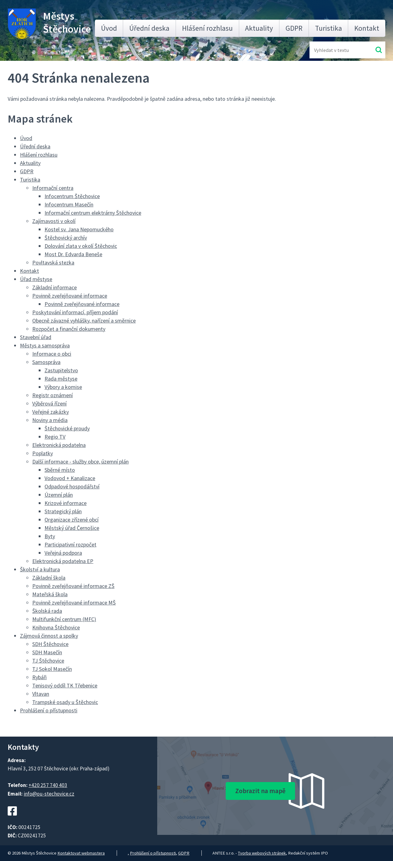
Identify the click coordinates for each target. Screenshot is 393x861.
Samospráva (46, 362)
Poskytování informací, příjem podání (75, 312)
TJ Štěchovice (48, 660)
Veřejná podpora (63, 552)
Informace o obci (51, 353)
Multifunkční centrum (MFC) (64, 619)
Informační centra (52, 187)
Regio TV (55, 436)
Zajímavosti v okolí (54, 221)
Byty (50, 536)
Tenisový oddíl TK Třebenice (64, 685)
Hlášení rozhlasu (207, 28)
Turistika (328, 28)
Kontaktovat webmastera (81, 853)
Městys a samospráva (45, 345)
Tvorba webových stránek (262, 853)
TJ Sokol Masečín (52, 668)
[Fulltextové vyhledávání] (334, 49)
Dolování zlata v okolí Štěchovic (81, 245)
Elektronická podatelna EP (62, 561)
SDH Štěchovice (50, 644)
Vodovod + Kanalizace (70, 478)
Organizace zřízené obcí (72, 519)
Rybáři (39, 677)
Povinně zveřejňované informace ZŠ (73, 585)
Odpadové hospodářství (72, 486)
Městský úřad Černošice (72, 527)
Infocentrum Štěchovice (72, 196)
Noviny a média (50, 420)
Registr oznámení (52, 395)
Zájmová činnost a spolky (49, 635)
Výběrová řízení (49, 403)
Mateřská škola (50, 594)
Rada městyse (61, 378)
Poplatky (42, 453)
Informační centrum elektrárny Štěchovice (93, 212)
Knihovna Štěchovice (56, 627)
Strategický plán (63, 511)
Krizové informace (66, 503)
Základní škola (48, 577)
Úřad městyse (36, 279)
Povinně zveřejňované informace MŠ (74, 602)
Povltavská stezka (53, 262)
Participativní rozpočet (70, 544)
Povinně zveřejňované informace (69, 295)
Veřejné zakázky (50, 411)
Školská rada (47, 610)
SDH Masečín (47, 652)
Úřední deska (149, 28)
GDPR (294, 28)
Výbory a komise (63, 386)
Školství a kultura (40, 569)
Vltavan (40, 693)
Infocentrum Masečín (69, 204)
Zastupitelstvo (61, 370)
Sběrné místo (60, 469)
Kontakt (366, 28)
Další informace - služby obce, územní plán (80, 461)
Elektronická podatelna (59, 444)
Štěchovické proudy (67, 428)
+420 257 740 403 (48, 785)
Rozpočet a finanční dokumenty (68, 328)
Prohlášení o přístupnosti (48, 710)
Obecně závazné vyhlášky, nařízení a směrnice (84, 320)
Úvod (109, 28)
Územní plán (59, 494)
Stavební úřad (35, 337)
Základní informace (54, 287)
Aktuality (259, 28)
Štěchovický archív (66, 237)
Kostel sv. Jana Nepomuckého (79, 229)
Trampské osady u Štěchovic (65, 702)
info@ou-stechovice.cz (49, 793)
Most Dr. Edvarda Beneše (73, 254)
